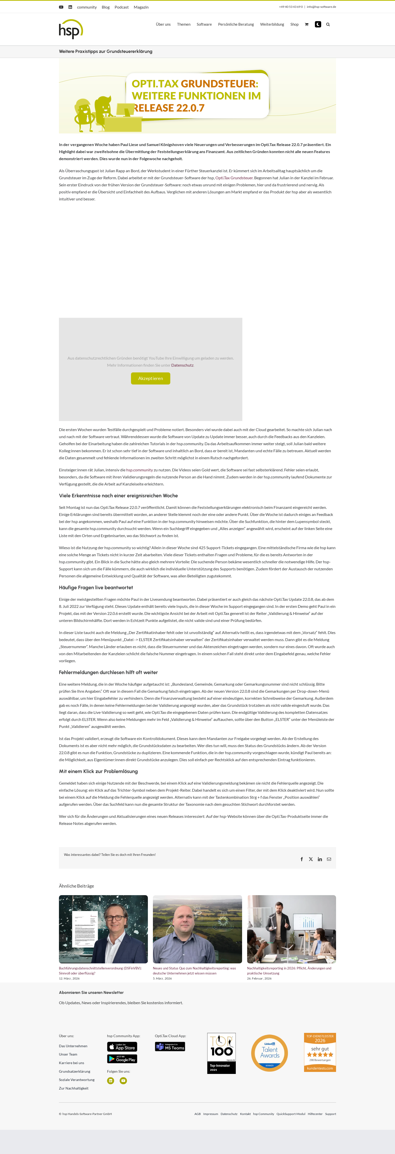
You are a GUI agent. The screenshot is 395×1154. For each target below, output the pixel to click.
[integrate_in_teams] (170, 1043)
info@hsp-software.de (321, 7)
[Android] (122, 1056)
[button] (318, 24)
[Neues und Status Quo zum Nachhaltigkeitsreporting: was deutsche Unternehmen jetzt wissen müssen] (197, 929)
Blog (106, 7)
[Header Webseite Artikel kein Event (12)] (197, 95)
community (87, 7)
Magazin (141, 7)
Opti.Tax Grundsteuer (234, 177)
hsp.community (139, 469)
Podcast (122, 7)
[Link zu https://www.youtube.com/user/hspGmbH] (123, 1080)
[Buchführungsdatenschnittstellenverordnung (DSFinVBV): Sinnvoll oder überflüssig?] (103, 929)
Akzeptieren (150, 378)
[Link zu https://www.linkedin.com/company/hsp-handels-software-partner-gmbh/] (110, 1080)
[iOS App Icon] (122, 1043)
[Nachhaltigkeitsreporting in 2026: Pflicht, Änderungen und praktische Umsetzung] (291, 929)
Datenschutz (182, 365)
